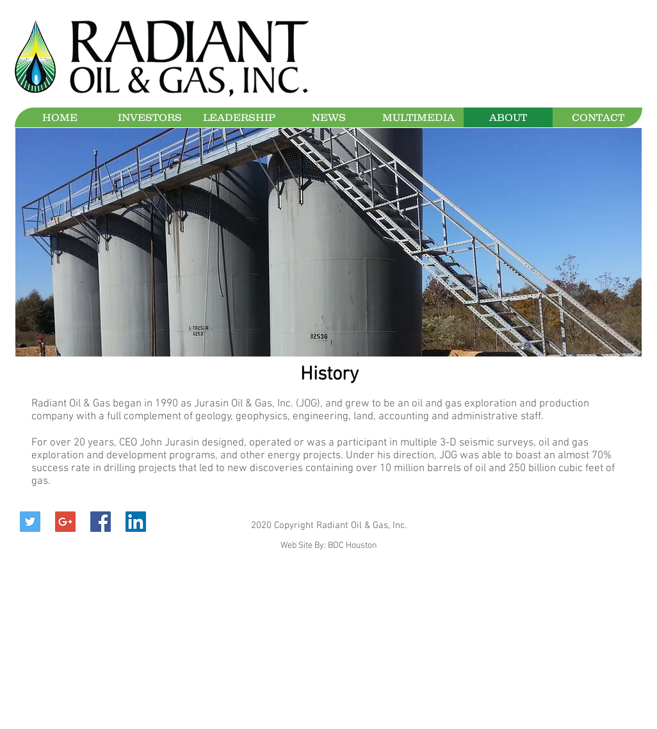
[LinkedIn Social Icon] (136, 521)
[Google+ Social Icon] (65, 521)
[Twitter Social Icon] (30, 521)
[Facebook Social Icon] (100, 521)
